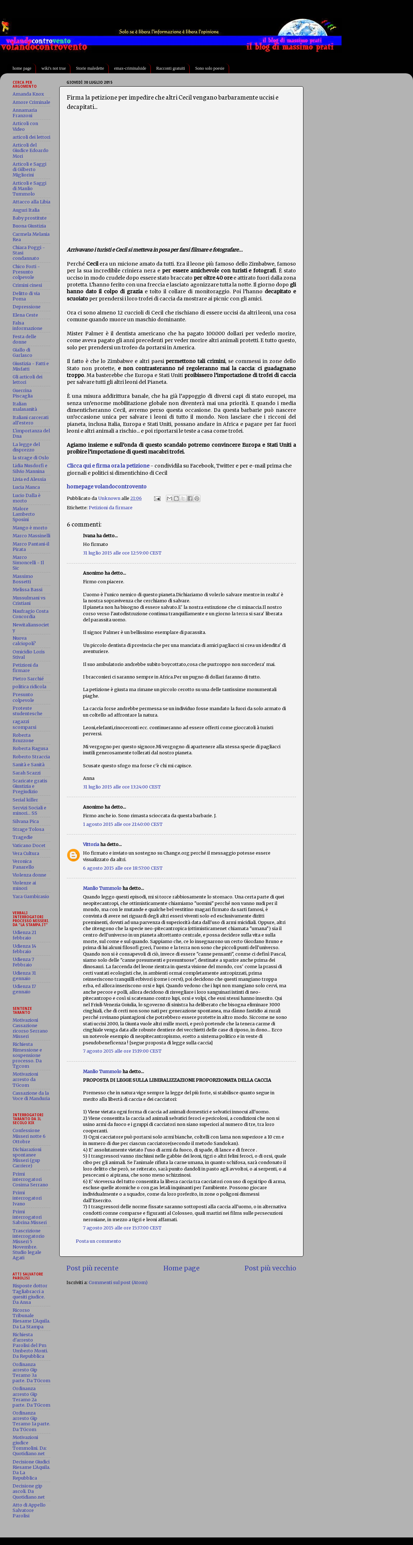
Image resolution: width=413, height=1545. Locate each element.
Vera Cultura (26, 853)
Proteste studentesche (27, 710)
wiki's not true (53, 68)
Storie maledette (90, 68)
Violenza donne (29, 875)
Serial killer (25, 800)
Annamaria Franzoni (25, 112)
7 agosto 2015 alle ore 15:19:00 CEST (122, 1051)
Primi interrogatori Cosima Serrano (30, 1179)
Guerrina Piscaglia (23, 393)
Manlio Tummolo (102, 888)
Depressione (27, 306)
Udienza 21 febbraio (24, 935)
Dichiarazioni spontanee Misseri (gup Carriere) (27, 1157)
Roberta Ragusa (30, 748)
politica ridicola (29, 686)
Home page (181, 1268)
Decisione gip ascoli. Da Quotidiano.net (29, 1491)
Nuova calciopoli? (24, 640)
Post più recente (92, 1268)
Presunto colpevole (23, 697)
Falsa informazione (27, 325)
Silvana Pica (26, 821)
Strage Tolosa (28, 829)
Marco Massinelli (31, 535)
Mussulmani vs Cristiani (29, 600)
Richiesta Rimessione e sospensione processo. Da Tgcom (27, 1055)
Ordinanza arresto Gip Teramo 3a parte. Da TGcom (31, 1372)
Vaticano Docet (29, 845)
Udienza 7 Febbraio (23, 962)
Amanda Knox (28, 94)
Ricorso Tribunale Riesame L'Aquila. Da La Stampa (31, 1318)
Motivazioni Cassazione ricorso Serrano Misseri (30, 1028)
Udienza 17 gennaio (24, 989)
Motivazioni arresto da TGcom (25, 1079)
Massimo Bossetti (23, 579)
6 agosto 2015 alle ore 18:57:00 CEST (123, 868)
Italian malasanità (25, 406)
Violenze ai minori (24, 885)
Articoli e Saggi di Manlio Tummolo (29, 188)
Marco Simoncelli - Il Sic (28, 563)
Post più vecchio (270, 1268)
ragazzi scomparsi (24, 724)
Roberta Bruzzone (23, 737)
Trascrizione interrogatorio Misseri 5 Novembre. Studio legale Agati (29, 1244)
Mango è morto (30, 527)
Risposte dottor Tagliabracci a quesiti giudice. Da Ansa (30, 1294)
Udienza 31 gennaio (24, 975)
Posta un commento (98, 1241)
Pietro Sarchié (28, 678)
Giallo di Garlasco (22, 352)
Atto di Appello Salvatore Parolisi (29, 1510)
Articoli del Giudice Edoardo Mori (30, 150)
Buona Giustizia (29, 226)
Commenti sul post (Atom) (118, 1282)
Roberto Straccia (31, 756)
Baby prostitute (30, 218)
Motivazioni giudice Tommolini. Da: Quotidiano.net (30, 1445)
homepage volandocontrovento (107, 486)
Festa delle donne (24, 339)
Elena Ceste (25, 315)
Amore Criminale (31, 102)
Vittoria (91, 844)
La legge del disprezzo (26, 447)
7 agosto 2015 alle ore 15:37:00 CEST (122, 1228)
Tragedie (23, 837)
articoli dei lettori (31, 137)
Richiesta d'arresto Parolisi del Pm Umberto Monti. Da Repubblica (30, 1345)
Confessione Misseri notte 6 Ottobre (29, 1136)
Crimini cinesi (27, 285)
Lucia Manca (26, 487)
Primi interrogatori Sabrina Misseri (30, 1217)
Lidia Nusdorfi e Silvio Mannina (30, 468)
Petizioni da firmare (111, 507)
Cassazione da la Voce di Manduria (31, 1095)
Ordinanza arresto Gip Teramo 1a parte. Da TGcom (31, 1421)
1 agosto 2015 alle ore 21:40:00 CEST (123, 824)
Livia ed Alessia (29, 479)
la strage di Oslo (31, 457)
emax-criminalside (130, 68)
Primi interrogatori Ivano (27, 1198)
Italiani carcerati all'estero (30, 420)
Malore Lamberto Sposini (24, 514)
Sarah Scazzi (27, 773)
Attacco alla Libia (31, 201)
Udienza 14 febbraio (24, 948)
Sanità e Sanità (29, 764)
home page (22, 68)
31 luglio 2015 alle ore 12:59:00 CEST (122, 553)
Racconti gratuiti (170, 68)
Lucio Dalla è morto (27, 498)
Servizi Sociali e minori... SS (29, 810)
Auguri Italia (26, 210)
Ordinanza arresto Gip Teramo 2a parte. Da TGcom (31, 1396)
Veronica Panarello (23, 864)
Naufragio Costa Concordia (30, 613)
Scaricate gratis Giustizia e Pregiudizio (30, 786)
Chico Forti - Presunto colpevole (26, 272)
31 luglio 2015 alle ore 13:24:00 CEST (122, 787)
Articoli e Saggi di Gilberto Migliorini (29, 169)
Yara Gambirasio (31, 896)
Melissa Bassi (27, 589)
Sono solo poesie (209, 68)
